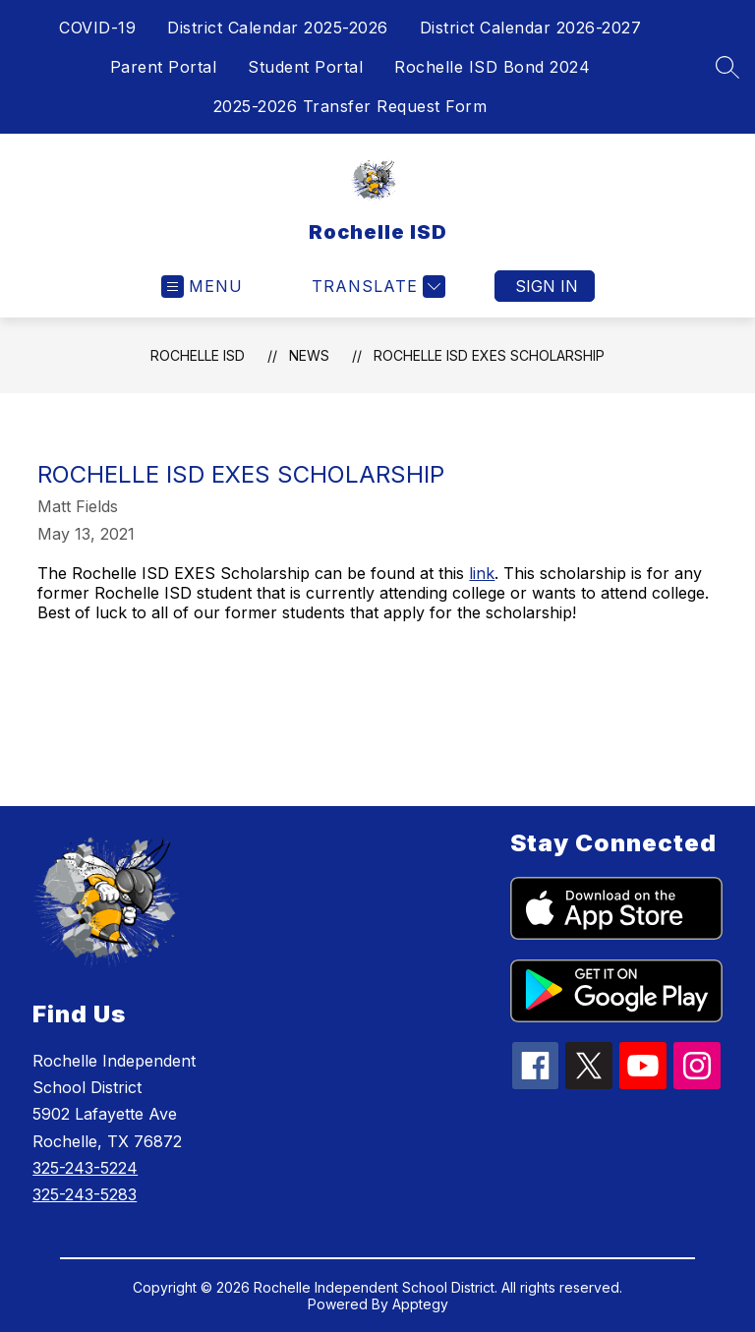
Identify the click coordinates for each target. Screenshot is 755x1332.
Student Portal (305, 67)
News (309, 355)
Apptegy (420, 1304)
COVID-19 (97, 27)
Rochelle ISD (197, 355)
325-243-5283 (84, 1194)
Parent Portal (163, 67)
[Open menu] (202, 286)
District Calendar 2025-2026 (277, 27)
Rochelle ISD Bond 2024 (492, 67)
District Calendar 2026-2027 (531, 27)
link (481, 573)
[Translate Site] (376, 286)
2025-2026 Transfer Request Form (350, 106)
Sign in (546, 286)
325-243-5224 (85, 1168)
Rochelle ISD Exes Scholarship (489, 355)
